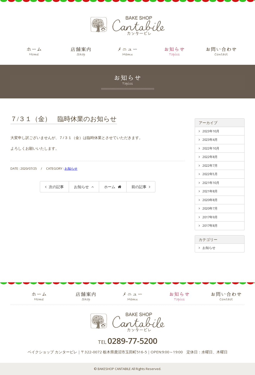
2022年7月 (210, 165)
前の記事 (138, 186)
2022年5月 (210, 174)
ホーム (33, 52)
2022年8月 (210, 156)
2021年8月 (210, 191)
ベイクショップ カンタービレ (127, 25)
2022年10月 (210, 148)
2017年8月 (210, 225)
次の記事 (56, 186)
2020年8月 (210, 200)
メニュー (127, 52)
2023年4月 (210, 139)
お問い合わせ (221, 52)
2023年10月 (210, 131)
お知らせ (174, 52)
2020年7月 (210, 208)
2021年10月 (210, 182)
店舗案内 (80, 52)
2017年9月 (210, 217)
